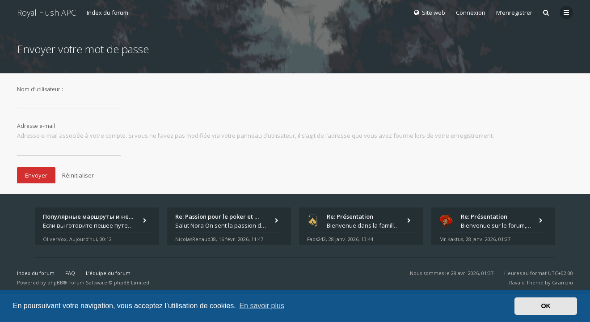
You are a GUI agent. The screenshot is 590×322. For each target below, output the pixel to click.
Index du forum (107, 12)
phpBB (55, 282)
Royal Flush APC (46, 12)
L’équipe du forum (108, 273)
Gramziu (562, 282)
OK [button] (546, 305)
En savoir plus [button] (261, 305)
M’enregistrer (514, 12)
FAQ (70, 273)
